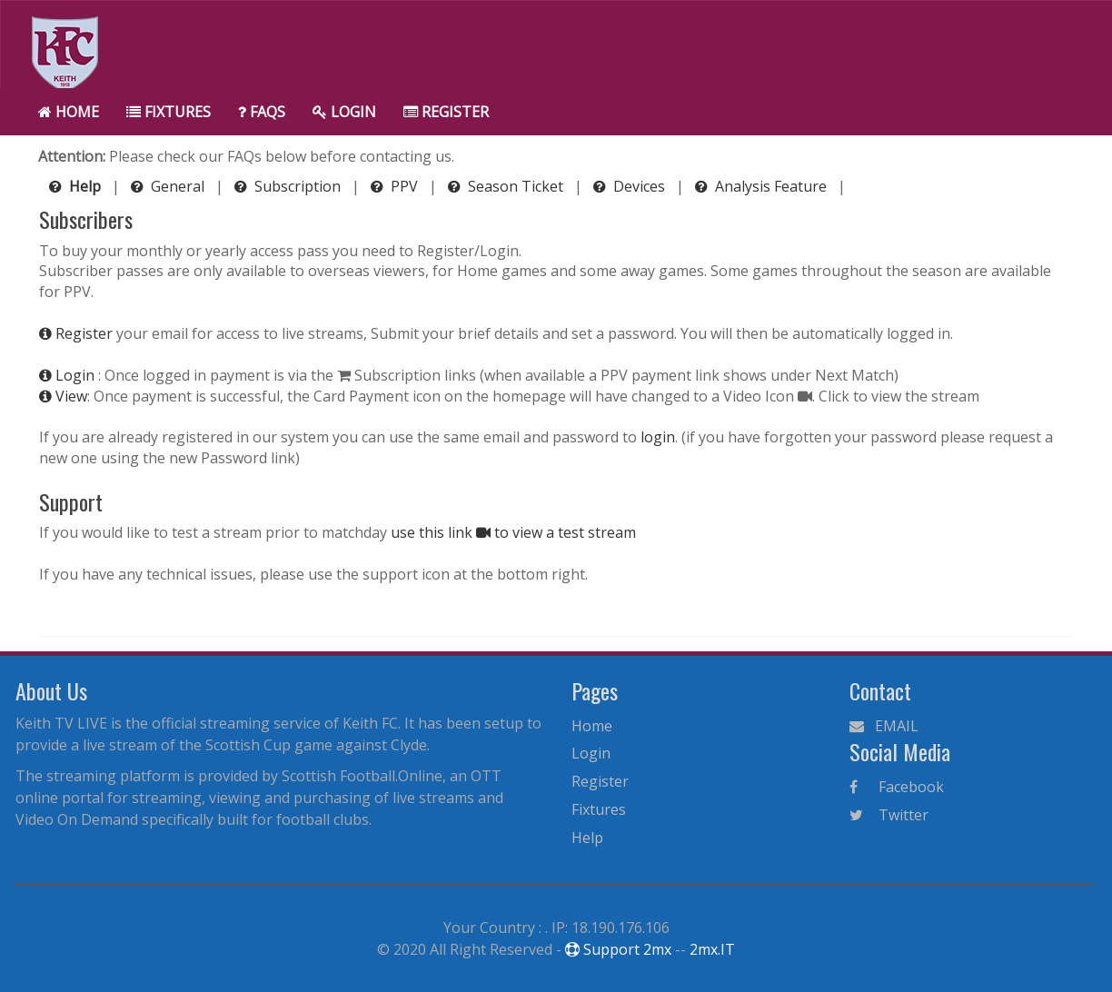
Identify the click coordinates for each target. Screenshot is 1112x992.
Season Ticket (507, 186)
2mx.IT (712, 949)
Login (344, 112)
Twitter (888, 815)
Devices (631, 186)
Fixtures (168, 112)
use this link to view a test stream (513, 532)
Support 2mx (618, 949)
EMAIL (883, 726)
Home (68, 112)
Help (587, 838)
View (63, 396)
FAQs (261, 112)
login (657, 437)
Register (446, 112)
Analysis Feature (762, 186)
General (169, 186)
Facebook (896, 787)
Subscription (289, 186)
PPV (396, 186)
